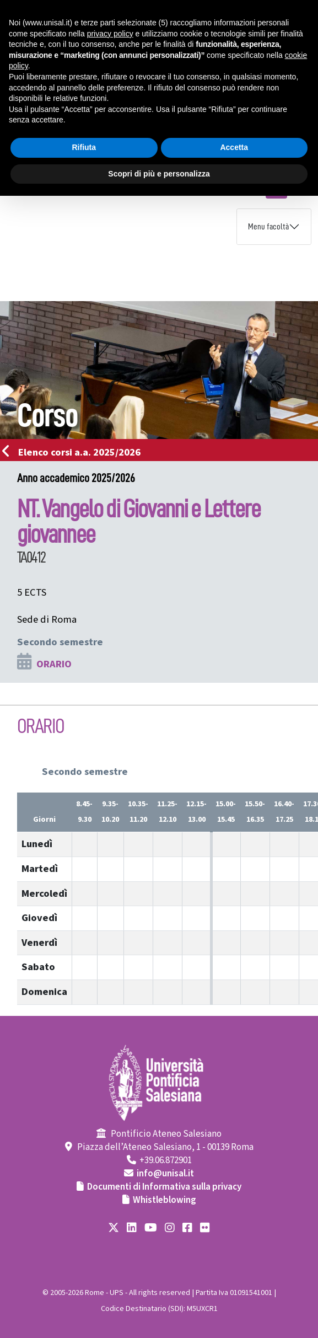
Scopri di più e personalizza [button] (158, 173)
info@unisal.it (165, 1173)
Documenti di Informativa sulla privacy (164, 1187)
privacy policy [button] (110, 33)
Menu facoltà (268, 226)
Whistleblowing (164, 1200)
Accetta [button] (234, 147)
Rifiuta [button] (84, 147)
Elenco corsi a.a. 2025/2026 (75, 452)
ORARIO (54, 664)
